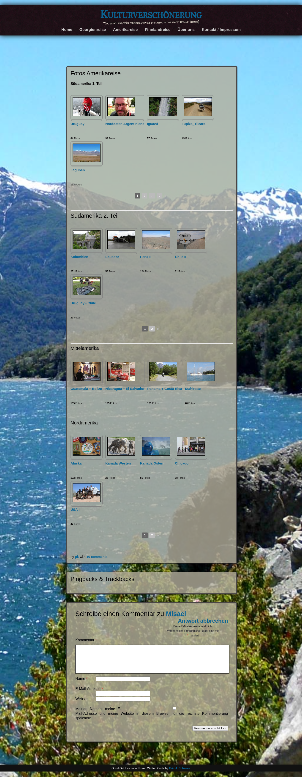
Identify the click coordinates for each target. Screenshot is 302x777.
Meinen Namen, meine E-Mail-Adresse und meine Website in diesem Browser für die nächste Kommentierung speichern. (151, 718)
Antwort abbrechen (203, 621)
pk (77, 557)
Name (81, 684)
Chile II (180, 257)
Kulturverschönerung (151, 14)
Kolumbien (79, 257)
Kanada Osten (151, 463)
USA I (75, 509)
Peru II (145, 257)
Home (66, 29)
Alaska (76, 463)
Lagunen (78, 170)
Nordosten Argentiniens (124, 124)
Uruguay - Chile (83, 303)
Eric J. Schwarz (179, 773)
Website (82, 704)
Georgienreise (92, 29)
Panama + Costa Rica (164, 389)
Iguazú (152, 124)
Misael (176, 613)
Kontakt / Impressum (221, 29)
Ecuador (112, 257)
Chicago (181, 463)
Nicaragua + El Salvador (124, 389)
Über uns (186, 29)
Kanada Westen (118, 463)
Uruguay (77, 124)
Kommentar (86, 640)
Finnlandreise (158, 29)
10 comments (97, 557)
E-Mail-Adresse (89, 694)
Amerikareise (125, 29)
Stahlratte (193, 389)
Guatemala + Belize (86, 389)
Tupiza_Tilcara (193, 124)
